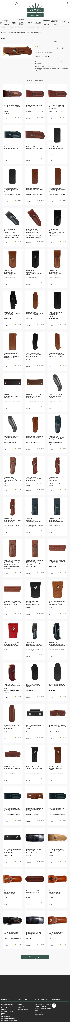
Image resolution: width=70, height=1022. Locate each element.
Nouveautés (4, 1015)
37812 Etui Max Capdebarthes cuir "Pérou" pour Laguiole (57, 479)
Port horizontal (7, 318)
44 (6, 780)
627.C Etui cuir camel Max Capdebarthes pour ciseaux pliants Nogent (57, 603)
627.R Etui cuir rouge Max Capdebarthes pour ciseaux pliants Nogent (12, 644)
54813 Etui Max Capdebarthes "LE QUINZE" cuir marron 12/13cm (35, 314)
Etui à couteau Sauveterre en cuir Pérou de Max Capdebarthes (34, 810)
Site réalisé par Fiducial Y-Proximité (59, 971)
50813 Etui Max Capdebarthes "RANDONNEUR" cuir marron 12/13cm (55, 273)
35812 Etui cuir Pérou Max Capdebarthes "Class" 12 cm (34, 438)
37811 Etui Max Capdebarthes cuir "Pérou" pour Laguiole (35, 479)
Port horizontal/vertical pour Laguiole (55, 443)
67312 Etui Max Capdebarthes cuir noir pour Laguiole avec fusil (34, 644)
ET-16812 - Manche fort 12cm (33, 153)
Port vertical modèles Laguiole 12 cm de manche (34, 649)
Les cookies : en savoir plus (9, 1020)
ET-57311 (28, 938)
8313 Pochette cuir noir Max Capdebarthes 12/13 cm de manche (57, 686)
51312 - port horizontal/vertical (33, 773)
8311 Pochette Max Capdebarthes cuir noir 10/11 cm (33, 686)
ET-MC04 (6, 897)
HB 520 (28, 607)
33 (28, 821)
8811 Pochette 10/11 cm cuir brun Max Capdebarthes (11, 727)
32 (6, 119)
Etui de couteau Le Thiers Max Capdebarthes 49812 (12, 106)
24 (6, 532)
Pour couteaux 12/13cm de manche (12, 401)
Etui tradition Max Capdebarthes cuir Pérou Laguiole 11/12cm (34, 231)
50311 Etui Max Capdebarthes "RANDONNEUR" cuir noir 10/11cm (57, 231)
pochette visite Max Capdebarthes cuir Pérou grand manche (57, 190)
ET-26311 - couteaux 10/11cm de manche (57, 153)
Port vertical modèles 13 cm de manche (11, 526)
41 (51, 739)
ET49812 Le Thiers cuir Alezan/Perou (9, 112)
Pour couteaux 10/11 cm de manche (55, 401)
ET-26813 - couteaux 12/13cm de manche (57, 195)
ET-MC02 (51, 897)
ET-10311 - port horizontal (10, 855)
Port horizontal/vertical (54, 235)
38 (28, 284)
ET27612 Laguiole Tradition (55, 855)
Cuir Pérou (6, 731)
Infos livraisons (5, 1016)
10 (51, 325)
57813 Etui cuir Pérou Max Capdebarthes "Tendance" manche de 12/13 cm (12, 603)
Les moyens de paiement (8, 1018)
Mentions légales (23, 1009)
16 (51, 160)
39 (6, 408)
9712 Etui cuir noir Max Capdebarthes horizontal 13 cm (34, 727)
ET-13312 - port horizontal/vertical (57, 814)
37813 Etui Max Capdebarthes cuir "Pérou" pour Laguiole (12, 520)
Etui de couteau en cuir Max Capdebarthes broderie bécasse (11, 892)
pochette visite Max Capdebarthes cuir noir (56, 147)
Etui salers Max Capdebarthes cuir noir (11, 147)
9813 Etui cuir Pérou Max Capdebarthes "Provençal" (12, 767)
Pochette (28, 359)
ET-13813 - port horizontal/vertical (57, 111)
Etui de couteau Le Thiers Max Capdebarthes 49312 (12, 933)
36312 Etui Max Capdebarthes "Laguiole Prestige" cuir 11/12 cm (56, 438)
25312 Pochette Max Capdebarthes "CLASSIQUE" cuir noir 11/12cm (56, 314)
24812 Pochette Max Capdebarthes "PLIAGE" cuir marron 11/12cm (56, 355)
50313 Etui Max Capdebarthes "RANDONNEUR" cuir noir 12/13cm (34, 273)
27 (6, 325)
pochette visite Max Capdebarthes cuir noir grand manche (11, 190)
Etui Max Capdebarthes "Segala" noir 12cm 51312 (34, 767)
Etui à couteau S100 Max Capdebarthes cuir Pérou (34, 106)
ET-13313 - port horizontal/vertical (12, 814)
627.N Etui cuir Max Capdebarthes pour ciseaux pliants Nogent (33, 603)
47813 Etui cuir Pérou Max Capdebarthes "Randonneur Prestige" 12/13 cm (34, 562)
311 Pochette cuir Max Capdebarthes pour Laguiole (56, 396)
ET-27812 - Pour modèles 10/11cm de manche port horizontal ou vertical (34, 237)
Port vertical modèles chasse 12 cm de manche (57, 649)
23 (51, 491)
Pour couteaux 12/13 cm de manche (10, 443)
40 (28, 449)
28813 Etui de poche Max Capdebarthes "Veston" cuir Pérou (34, 396)
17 (6, 201)
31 (6, 160)
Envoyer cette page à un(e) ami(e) (44, 52)
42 (51, 449)
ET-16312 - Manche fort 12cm (11, 153)
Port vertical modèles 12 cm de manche (56, 484)
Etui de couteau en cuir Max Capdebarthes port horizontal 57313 (33, 851)
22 (28, 491)
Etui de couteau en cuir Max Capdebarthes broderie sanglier (56, 892)
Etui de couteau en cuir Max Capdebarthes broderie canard (56, 934)
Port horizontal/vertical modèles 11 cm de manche (34, 526)
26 (6, 243)
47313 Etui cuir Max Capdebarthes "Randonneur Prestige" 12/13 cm (56, 521)
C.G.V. (19, 1007)
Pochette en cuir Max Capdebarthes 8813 (33, 891)
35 (51, 243)
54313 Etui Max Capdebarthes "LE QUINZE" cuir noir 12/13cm (12, 314)
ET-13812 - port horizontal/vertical (34, 111)
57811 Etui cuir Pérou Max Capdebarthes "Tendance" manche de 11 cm (57, 562)
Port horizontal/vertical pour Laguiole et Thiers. (33, 443)
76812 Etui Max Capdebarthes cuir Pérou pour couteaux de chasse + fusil (12, 686)
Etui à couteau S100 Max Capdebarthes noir (56, 809)
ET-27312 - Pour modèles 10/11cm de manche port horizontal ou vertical (12, 237)
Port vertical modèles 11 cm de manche (33, 484)
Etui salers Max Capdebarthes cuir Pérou (34, 147)
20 (28, 780)
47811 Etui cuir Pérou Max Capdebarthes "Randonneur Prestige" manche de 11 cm (12, 562)
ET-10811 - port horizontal (32, 814)
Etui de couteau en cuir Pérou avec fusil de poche (21, 33)
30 (28, 119)
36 (6, 284)
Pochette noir (29, 690)
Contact (20, 1004)
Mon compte (21, 1006)
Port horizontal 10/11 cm (55, 731)
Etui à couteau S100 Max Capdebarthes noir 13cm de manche (12, 810)
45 (51, 532)
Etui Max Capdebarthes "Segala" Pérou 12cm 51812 (56, 768)
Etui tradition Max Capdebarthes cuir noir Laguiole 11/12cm (11, 231)
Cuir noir (28, 731)
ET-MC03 (51, 938)
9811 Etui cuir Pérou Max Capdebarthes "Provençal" (57, 726)
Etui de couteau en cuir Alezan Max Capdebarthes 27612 (57, 851)
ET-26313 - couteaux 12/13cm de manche (12, 195)
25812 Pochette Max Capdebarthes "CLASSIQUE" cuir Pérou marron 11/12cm (11, 355)
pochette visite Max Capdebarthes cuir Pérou (34, 189)
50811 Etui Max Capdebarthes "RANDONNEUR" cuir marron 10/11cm (10, 273)
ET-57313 (28, 855)
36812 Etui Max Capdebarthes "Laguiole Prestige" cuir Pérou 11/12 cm (12, 479)
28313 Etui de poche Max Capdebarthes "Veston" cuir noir (12, 396)
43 (28, 532)
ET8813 (28, 897)
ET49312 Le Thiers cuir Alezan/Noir (12, 938)
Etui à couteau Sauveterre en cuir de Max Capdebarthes (12, 851)
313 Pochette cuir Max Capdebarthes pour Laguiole (11, 438)
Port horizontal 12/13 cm (10, 773)
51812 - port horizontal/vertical (56, 773)
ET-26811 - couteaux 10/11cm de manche (34, 195)
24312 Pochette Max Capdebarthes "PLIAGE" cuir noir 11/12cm (33, 355)
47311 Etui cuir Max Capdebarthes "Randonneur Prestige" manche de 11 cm (33, 521)
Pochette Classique (53, 318)
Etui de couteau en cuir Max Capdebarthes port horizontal (33, 934)
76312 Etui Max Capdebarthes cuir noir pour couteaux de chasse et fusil (57, 645)
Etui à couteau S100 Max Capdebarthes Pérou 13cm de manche (57, 107)
